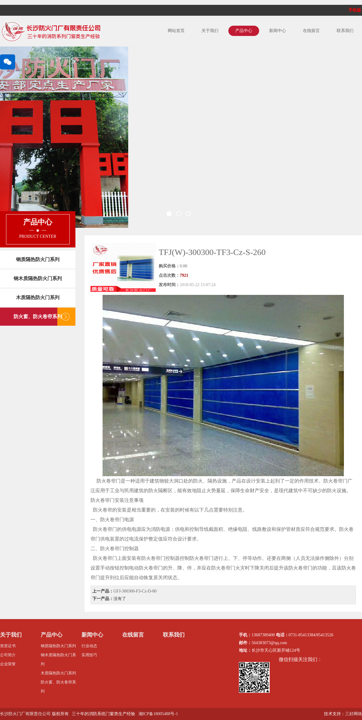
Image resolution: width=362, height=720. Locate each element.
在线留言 (311, 30)
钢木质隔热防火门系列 (38, 278)
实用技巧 (89, 655)
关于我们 (210, 30)
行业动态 (89, 646)
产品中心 (243, 30)
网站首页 (176, 30)
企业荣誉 (8, 664)
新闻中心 (277, 30)
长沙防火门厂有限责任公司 (25, 714)
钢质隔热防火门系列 (37, 259)
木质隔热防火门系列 (37, 297)
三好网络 (353, 714)
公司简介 (8, 655)
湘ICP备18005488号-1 (158, 714)
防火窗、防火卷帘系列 (38, 316)
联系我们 (345, 30)
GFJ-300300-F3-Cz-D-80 (135, 591)
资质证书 (8, 646)
